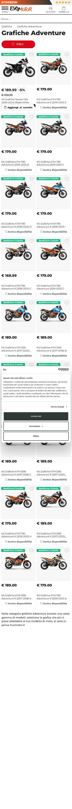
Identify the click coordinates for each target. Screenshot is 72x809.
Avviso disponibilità (53, 107)
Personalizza (36, 426)
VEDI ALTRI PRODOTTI (36, 613)
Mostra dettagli (57, 407)
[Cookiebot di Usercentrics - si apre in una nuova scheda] (52, 369)
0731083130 (9, 2)
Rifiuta (36, 436)
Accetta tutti (36, 416)
